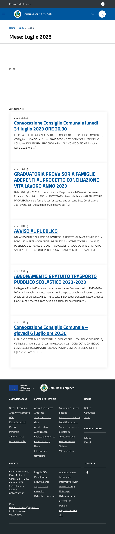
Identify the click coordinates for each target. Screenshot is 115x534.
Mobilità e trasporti (68, 422)
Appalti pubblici (41, 427)
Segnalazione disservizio (41, 489)
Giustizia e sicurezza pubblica (69, 410)
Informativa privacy (68, 481)
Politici (12, 427)
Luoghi (87, 437)
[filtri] (83, 69)
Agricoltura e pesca (43, 408)
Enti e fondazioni (17, 422)
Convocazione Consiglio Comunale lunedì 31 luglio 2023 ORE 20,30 (56, 126)
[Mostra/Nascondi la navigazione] (3, 14)
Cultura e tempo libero (42, 444)
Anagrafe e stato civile (42, 420)
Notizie (87, 408)
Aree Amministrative (19, 412)
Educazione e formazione (40, 453)
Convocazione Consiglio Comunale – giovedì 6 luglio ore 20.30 (51, 330)
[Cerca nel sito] (102, 14)
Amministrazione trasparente (67, 474)
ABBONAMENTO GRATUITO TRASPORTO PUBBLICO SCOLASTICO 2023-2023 (55, 279)
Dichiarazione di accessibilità (67, 498)
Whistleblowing (67, 486)
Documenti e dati (17, 441)
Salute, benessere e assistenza (69, 429)
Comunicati (89, 412)
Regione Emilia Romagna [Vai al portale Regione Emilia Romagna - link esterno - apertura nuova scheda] (20, 4)
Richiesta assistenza (44, 496)
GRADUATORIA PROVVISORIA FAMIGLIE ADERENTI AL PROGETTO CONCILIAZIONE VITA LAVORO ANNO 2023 (56, 180)
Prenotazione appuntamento (41, 479)
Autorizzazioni (41, 432)
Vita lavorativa (66, 451)
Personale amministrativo (16, 434)
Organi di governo (18, 408)
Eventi (87, 442)
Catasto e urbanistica (44, 436)
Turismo (63, 446)
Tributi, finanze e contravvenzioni (67, 439)
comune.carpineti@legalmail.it (24, 507)
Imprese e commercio (69, 417)
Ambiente (39, 412)
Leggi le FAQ (40, 472)
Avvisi (87, 417)
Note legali (64, 491)
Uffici (11, 417)
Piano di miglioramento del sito (68, 510)
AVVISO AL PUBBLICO (36, 231)
